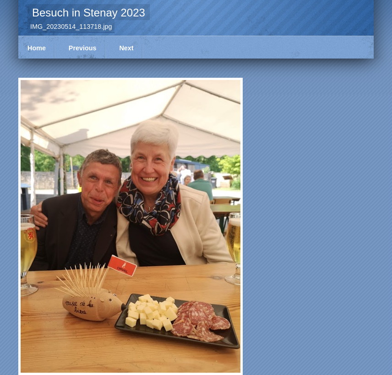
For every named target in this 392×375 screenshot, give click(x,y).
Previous (83, 48)
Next (126, 48)
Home (36, 48)
